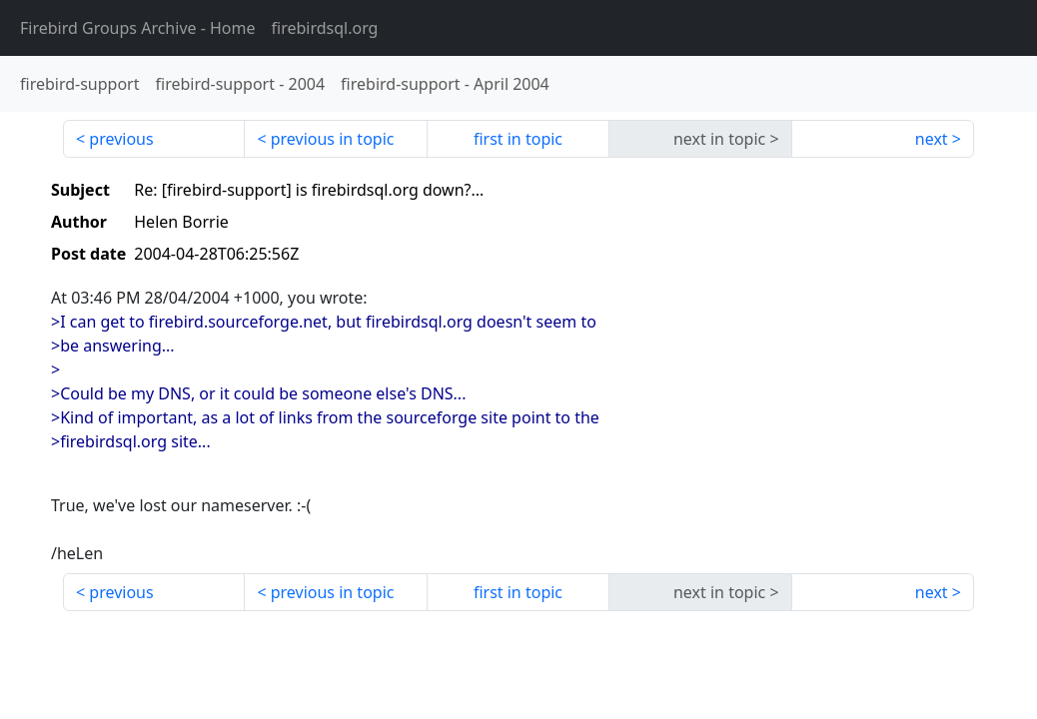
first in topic (518, 139)
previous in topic (333, 139)
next (931, 139)
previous (121, 139)
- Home (138, 28)
